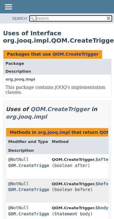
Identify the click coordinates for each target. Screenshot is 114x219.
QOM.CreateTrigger (75, 54)
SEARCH (19, 18)
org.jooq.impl (20, 79)
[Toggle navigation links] (8, 7)
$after (103, 159)
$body (101, 207)
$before (104, 183)
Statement (66, 213)
